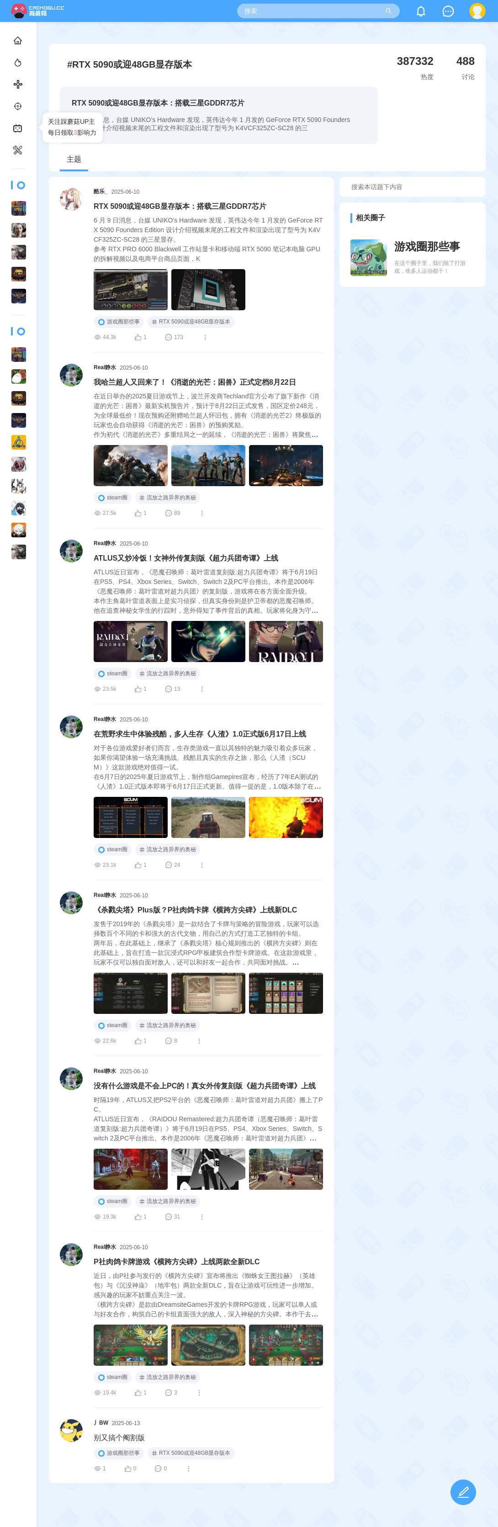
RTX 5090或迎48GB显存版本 (191, 321)
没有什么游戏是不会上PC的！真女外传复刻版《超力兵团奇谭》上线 (205, 1086)
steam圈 (112, 498)
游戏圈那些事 (119, 322)
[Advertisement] (413, 372)
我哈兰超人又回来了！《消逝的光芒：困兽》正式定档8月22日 (195, 382)
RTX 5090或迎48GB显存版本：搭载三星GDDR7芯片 (180, 206)
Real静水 (105, 367)
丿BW (101, 1423)
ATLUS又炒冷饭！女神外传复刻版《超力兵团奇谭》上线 (186, 558)
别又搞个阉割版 (119, 1438)
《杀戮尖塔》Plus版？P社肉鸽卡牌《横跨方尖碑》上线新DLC (195, 910)
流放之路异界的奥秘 (167, 497)
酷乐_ (101, 191)
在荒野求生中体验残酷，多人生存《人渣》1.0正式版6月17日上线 (200, 734)
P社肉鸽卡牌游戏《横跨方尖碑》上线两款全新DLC (177, 1262)
